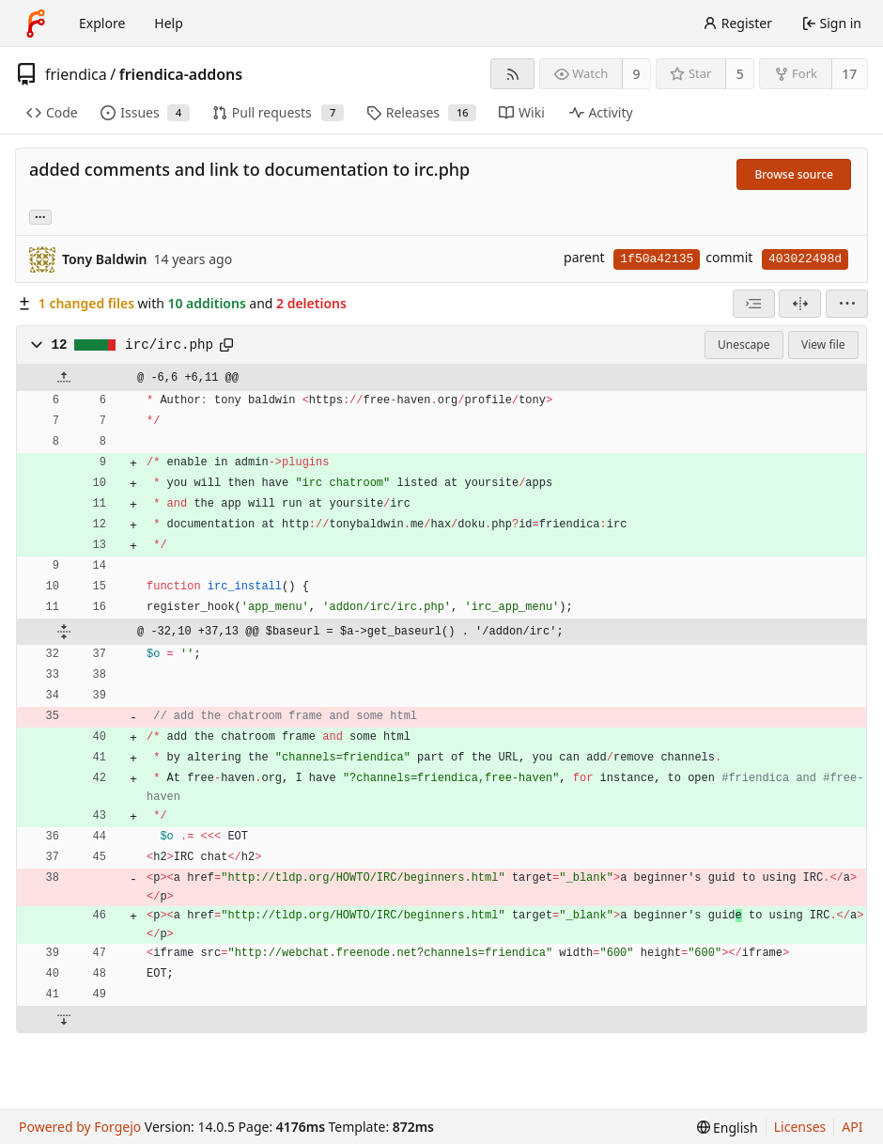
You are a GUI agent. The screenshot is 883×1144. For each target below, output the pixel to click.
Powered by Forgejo (80, 1127)
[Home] (35, 23)
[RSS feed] (512, 73)
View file (822, 345)
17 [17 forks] (849, 74)
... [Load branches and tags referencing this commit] (40, 216)
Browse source (793, 174)
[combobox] (754, 304)
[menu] (847, 304)
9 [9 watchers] (637, 74)
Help (168, 23)
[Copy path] (226, 345)
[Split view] (800, 304)
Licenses (800, 1127)
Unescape (743, 345)
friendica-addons (180, 74)
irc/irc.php (169, 345)
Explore (102, 23)
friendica (76, 74)
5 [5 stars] (740, 74)
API (852, 1127)
